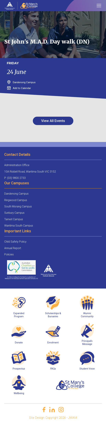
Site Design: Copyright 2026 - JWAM (53, 417)
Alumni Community (87, 315)
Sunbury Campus (14, 212)
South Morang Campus (18, 206)
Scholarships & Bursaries (53, 315)
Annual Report (12, 248)
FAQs (53, 368)
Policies (9, 254)
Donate (19, 342)
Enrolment (53, 342)
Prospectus (19, 368)
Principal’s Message (87, 342)
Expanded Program (19, 315)
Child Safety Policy (15, 241)
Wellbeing (19, 393)
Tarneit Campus (13, 219)
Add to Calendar (19, 88)
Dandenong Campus (16, 193)
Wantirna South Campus (18, 225)
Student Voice (87, 368)
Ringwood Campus (15, 200)
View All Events (53, 121)
